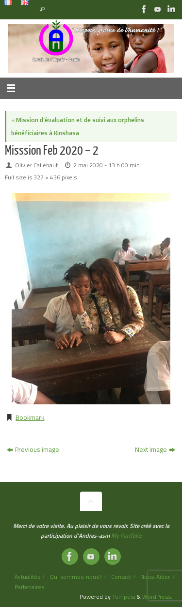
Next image (155, 449)
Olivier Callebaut (36, 165)
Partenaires (29, 586)
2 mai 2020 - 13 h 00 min (106, 165)
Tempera (123, 596)
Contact (121, 576)
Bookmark (30, 417)
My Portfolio (126, 535)
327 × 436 (46, 177)
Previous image (33, 449)
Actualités (27, 576)
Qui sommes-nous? (75, 576)
